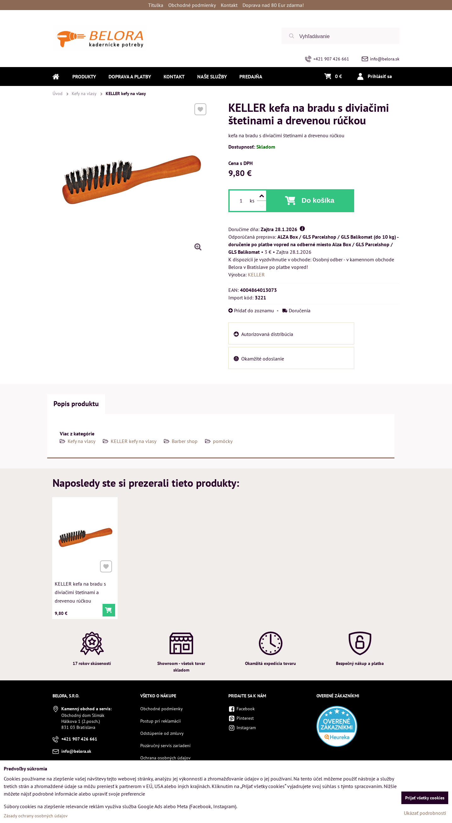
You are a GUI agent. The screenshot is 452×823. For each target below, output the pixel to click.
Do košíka (318, 200)
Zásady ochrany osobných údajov (36, 816)
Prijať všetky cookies (424, 798)
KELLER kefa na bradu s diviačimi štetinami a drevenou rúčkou (80, 591)
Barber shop (185, 441)
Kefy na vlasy (81, 441)
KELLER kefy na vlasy (133, 441)
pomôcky (222, 441)
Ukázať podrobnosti (425, 813)
